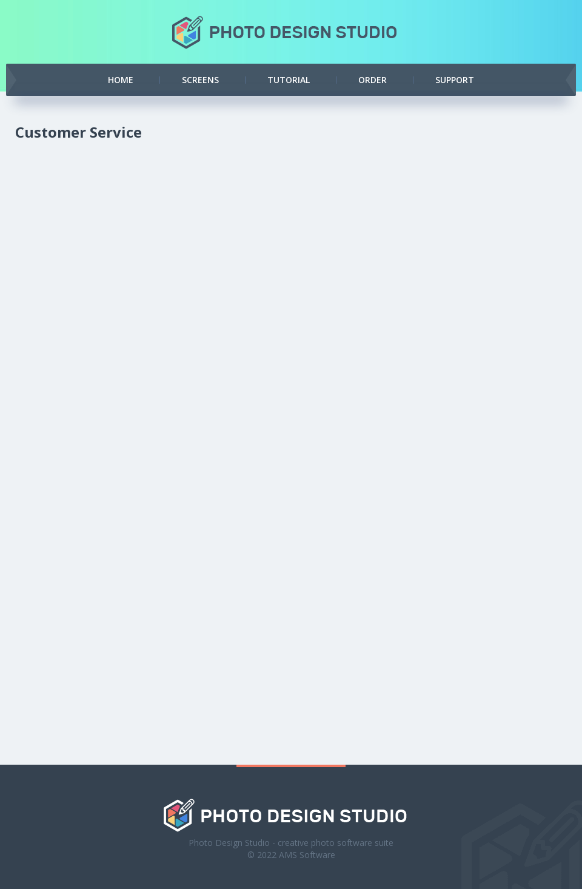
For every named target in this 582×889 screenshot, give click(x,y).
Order (372, 80)
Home (120, 80)
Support (454, 80)
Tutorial (288, 80)
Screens (200, 80)
